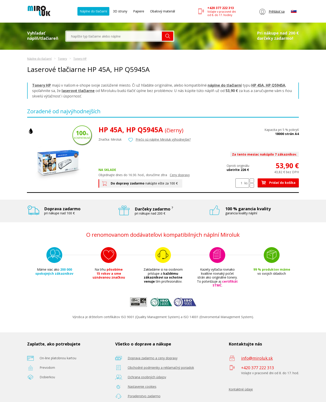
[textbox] (114, 36)
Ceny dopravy (180, 175)
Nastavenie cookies (142, 386)
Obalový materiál (162, 11)
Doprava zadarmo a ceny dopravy (152, 358)
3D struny (120, 11)
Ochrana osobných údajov (147, 377)
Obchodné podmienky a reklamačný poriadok (161, 367)
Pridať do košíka (278, 182)
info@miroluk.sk (257, 358)
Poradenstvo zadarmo (144, 396)
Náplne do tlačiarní (93, 11)
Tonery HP (80, 59)
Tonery (62, 59)
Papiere (138, 11)
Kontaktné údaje (241, 389)
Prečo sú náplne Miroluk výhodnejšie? (163, 139)
